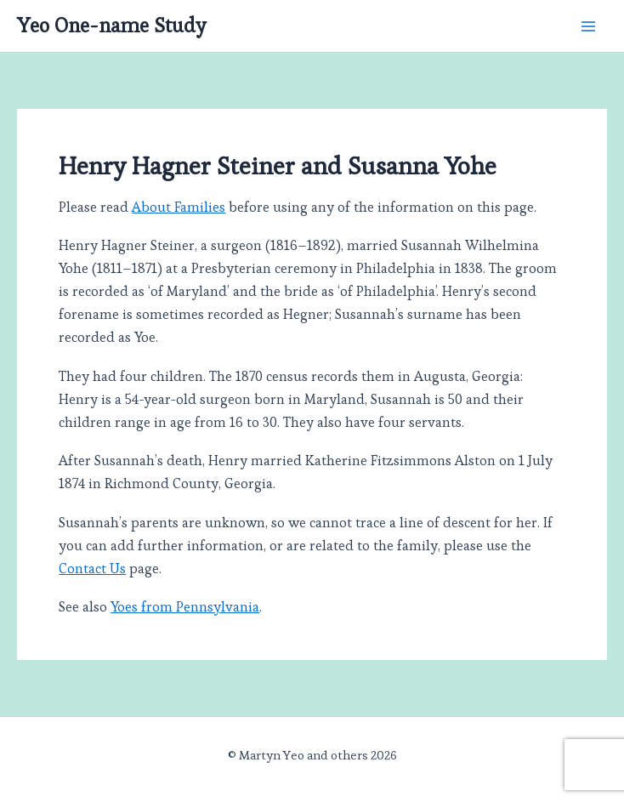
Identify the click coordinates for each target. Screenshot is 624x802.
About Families (178, 207)
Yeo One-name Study (111, 25)
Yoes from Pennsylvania (185, 607)
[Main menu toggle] (588, 26)
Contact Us (92, 568)
